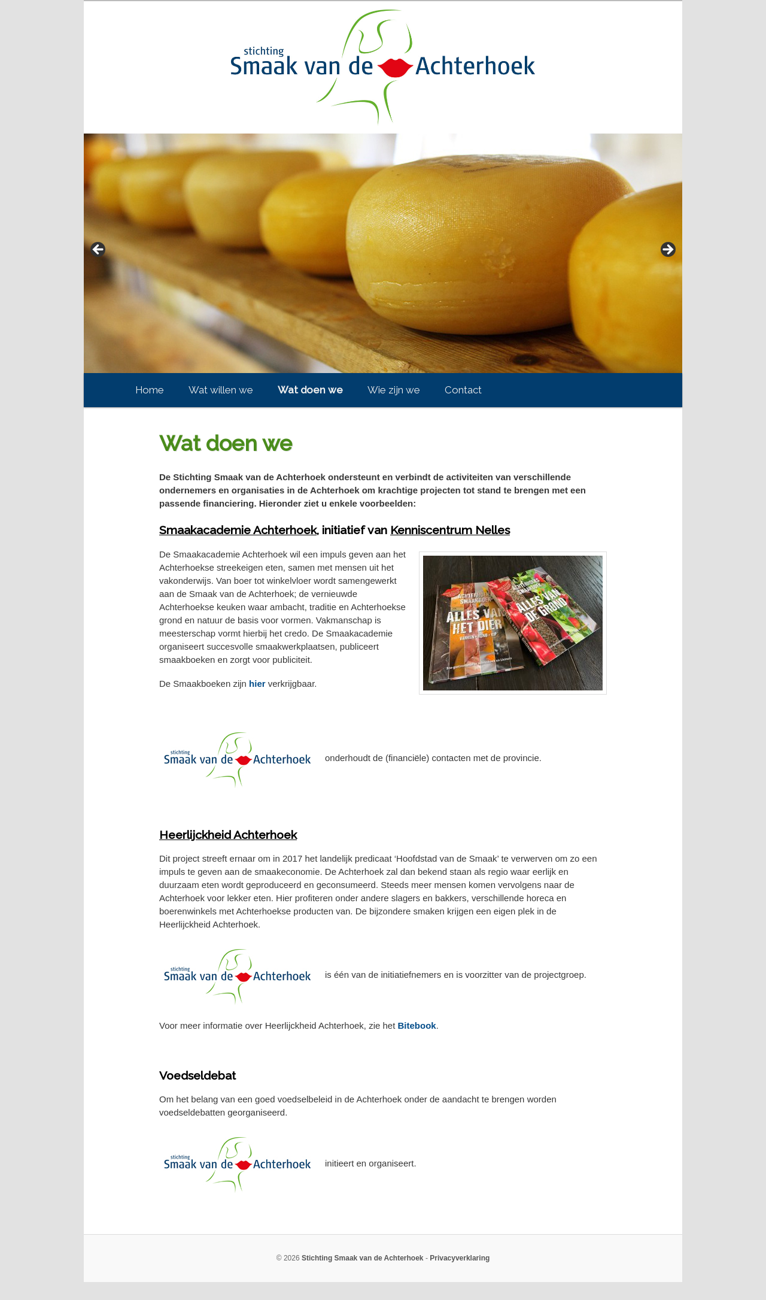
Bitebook (417, 1025)
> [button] (667, 250)
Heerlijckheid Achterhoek (228, 835)
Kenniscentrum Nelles (450, 530)
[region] (383, 253)
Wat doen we (310, 390)
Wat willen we (221, 390)
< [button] (99, 250)
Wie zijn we (393, 390)
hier (257, 683)
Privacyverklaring (460, 1258)
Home (149, 390)
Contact (463, 390)
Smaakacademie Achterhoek (238, 530)
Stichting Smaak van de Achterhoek (363, 1258)
